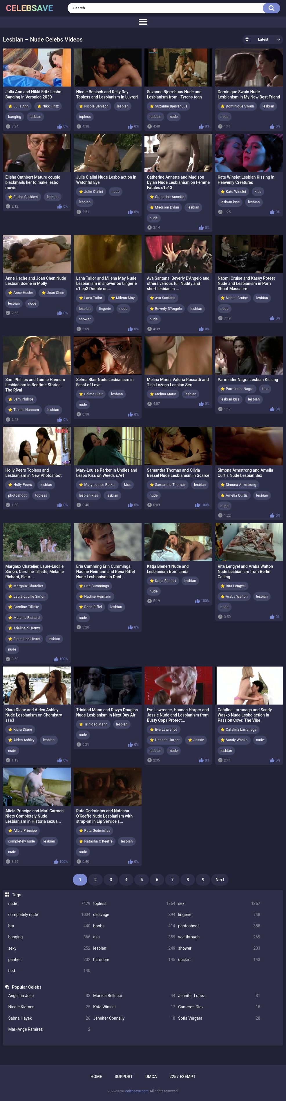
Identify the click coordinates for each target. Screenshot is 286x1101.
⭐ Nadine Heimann (95, 596)
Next (220, 879)
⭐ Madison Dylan (164, 207)
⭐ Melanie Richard (24, 618)
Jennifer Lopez (219, 995)
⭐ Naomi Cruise (234, 298)
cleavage (134, 914)
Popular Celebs (26, 987)
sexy (49, 948)
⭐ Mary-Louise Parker (97, 485)
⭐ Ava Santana (162, 298)
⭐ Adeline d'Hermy (24, 628)
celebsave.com (137, 1091)
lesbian (134, 948)
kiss (258, 192)
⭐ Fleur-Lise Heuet (24, 639)
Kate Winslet (134, 1007)
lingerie (219, 914)
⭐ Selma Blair (91, 394)
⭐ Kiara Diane (20, 730)
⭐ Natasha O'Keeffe (96, 841)
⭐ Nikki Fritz (48, 106)
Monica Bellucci (134, 995)
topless (134, 903)
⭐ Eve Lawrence (164, 730)
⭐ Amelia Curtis (234, 495)
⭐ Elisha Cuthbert (23, 197)
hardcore (134, 959)
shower (219, 948)
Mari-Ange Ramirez (49, 1029)
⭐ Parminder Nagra (237, 389)
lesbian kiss (230, 202)
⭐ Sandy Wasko (234, 740)
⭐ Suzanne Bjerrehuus (168, 106)
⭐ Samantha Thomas (168, 485)
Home (96, 1076)
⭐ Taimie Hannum (23, 410)
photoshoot (219, 926)
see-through (219, 937)
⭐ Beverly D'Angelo (166, 309)
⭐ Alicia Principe (22, 831)
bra (49, 926)
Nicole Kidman (49, 1007)
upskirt (219, 959)
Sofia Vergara (219, 1018)
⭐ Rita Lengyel (233, 586)
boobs (134, 926)
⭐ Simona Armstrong (238, 485)
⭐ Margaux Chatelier (25, 586)
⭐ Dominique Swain (237, 106)
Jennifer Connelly (134, 1018)
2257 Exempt (182, 1076)
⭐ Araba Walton (234, 596)
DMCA (151, 1076)
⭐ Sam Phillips (21, 399)
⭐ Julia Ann (18, 106)
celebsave (29, 8)
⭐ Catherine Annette (167, 197)
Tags (16, 894)
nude (49, 903)
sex (219, 903)
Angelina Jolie (49, 995)
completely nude (49, 914)
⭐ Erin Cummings (94, 586)
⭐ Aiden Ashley (21, 740)
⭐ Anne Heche (20, 293)
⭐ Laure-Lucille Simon (27, 596)
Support (124, 1076)
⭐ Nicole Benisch (93, 106)
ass (134, 937)
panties (49, 959)
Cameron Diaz (219, 1007)
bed (49, 970)
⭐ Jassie (196, 740)
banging (49, 937)
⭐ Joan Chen (52, 293)
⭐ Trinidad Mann (93, 724)
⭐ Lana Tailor (90, 298)
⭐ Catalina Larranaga (238, 730)
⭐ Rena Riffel (90, 607)
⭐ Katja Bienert (163, 581)
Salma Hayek (49, 1018)
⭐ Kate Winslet (233, 192)
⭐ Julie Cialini (91, 192)
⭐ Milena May (123, 298)
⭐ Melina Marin (163, 394)
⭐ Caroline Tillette (23, 607)
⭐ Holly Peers (20, 485)
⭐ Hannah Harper (165, 740)
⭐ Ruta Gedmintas (94, 831)
